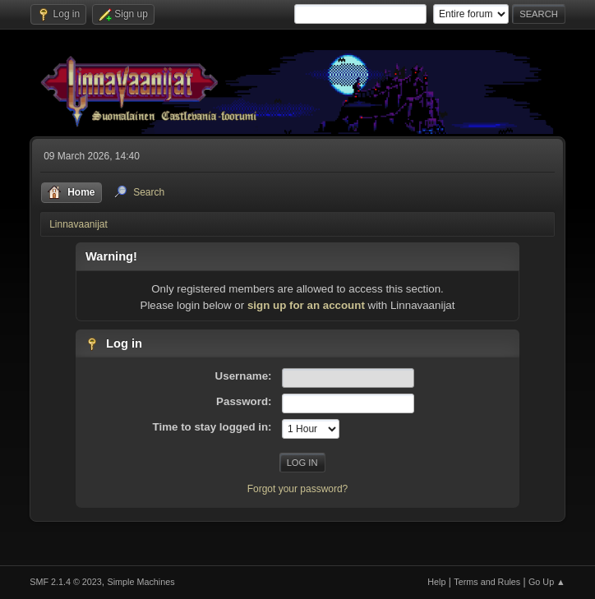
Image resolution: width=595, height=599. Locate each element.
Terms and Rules (487, 582)
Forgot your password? (297, 489)
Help (436, 582)
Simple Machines (141, 582)
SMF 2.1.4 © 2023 (66, 582)
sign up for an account (306, 305)
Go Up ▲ (546, 582)
